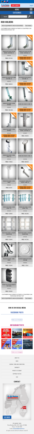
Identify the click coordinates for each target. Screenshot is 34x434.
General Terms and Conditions (17, 364)
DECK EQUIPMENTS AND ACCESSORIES (12, 25)
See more (7, 417)
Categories (17, 12)
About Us (17, 358)
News (17, 361)
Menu (17, 9)
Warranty (17, 367)
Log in (31, 5)
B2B (17, 377)
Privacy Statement (17, 370)
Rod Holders (28, 25)
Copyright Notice (17, 374)
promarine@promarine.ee (18, 428)
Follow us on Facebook (17, 319)
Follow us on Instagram (17, 352)
